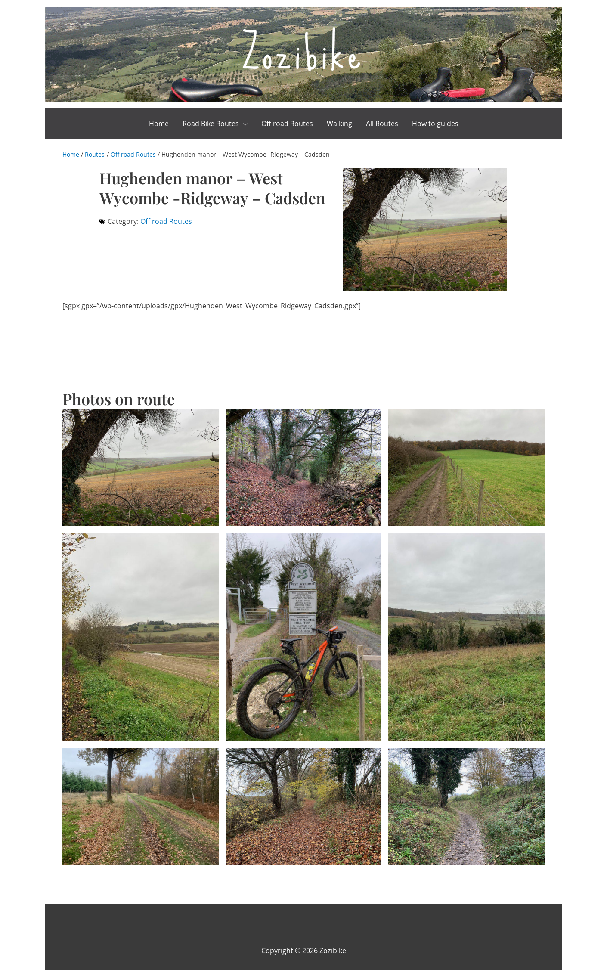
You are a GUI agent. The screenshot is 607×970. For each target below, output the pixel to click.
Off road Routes (166, 215)
